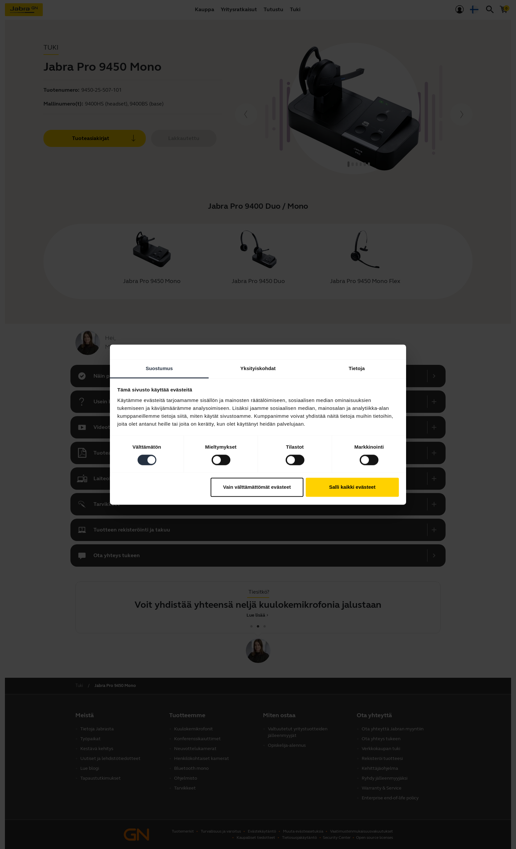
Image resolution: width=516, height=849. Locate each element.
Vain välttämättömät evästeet (257, 487)
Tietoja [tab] (357, 368)
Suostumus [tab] (159, 368)
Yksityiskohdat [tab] (257, 368)
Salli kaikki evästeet (352, 487)
